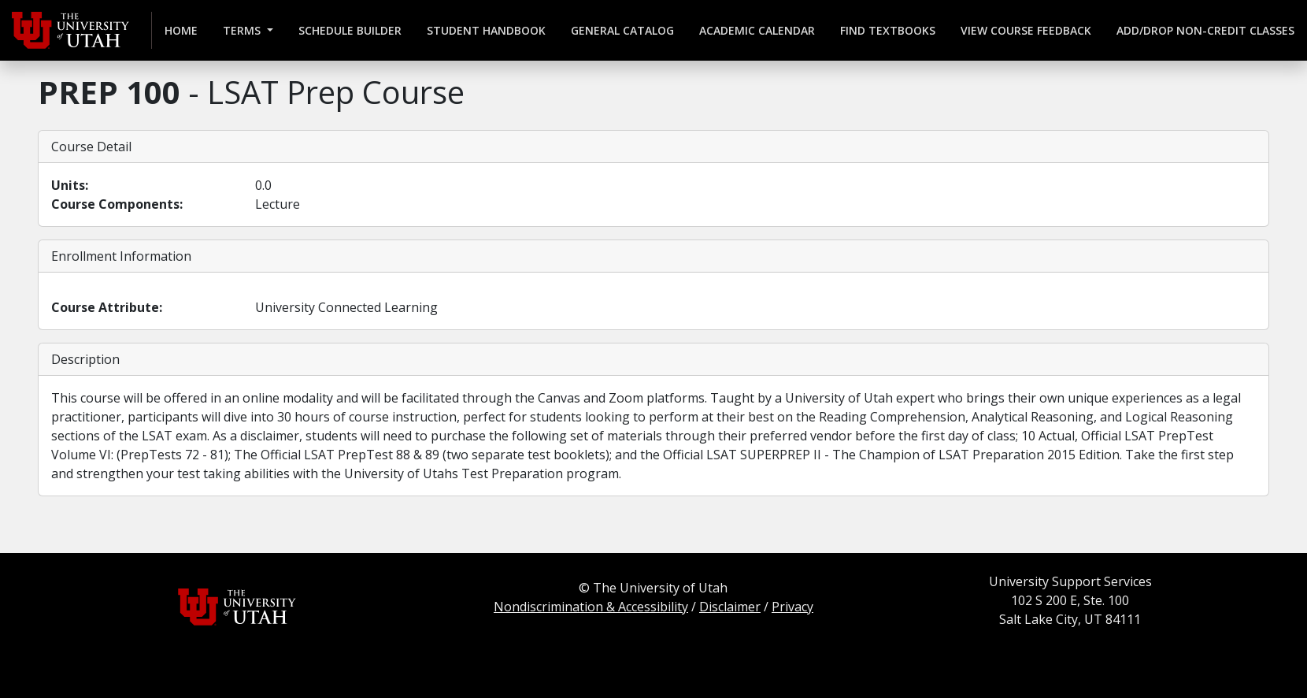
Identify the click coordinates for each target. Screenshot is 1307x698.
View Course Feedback (1026, 30)
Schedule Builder (350, 30)
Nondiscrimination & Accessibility (591, 606)
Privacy (792, 606)
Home (181, 30)
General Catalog (622, 30)
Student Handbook (486, 30)
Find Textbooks (887, 30)
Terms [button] (243, 30)
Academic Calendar (757, 30)
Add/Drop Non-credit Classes (1205, 30)
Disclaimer (730, 606)
